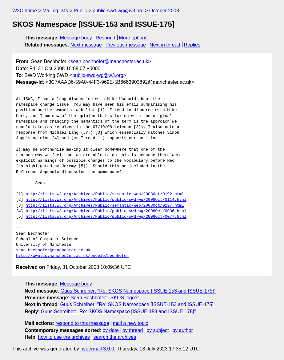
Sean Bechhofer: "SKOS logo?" (104, 297)
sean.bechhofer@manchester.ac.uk (109, 61)
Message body (76, 37)
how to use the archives (64, 337)
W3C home (24, 10)
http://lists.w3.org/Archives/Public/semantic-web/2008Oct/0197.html (105, 205)
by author (182, 330)
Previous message (126, 44)
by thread (132, 330)
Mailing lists (55, 10)
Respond (105, 37)
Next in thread (165, 44)
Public (80, 10)
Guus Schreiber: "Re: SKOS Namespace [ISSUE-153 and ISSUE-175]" (138, 290)
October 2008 (164, 10)
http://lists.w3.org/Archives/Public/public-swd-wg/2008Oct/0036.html (106, 211)
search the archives (115, 337)
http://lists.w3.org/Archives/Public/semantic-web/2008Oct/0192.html (105, 194)
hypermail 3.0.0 (97, 348)
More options (133, 37)
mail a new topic (130, 323)
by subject (157, 330)
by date (110, 330)
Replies (192, 44)
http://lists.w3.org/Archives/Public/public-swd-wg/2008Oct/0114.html (106, 200)
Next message (86, 44)
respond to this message (82, 323)
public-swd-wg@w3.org (118, 10)
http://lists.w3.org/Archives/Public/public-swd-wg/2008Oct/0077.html (106, 217)
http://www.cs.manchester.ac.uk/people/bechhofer (72, 256)
